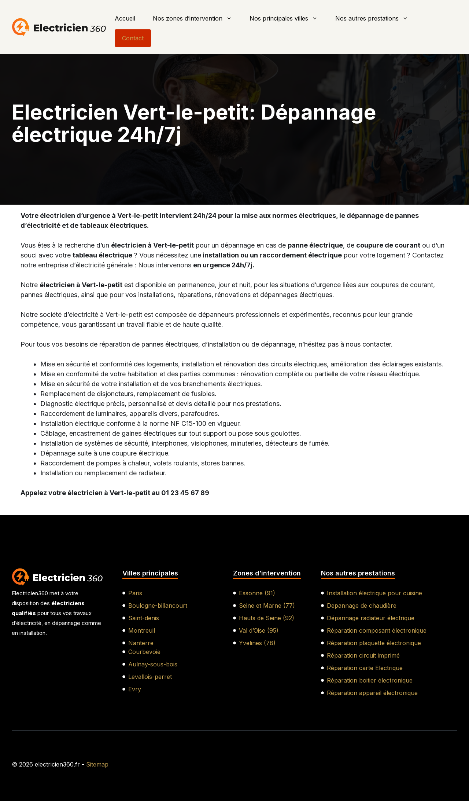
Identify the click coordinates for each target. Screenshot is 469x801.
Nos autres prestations (376, 18)
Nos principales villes (288, 18)
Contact (133, 38)
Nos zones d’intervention (197, 18)
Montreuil (141, 630)
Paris (135, 593)
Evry (134, 689)
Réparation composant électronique (376, 630)
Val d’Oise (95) (258, 630)
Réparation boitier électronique (370, 680)
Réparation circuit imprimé (363, 655)
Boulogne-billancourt (157, 605)
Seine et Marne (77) (267, 605)
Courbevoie (144, 651)
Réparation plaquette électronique (374, 643)
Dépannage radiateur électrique (370, 618)
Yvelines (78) (257, 643)
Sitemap (97, 764)
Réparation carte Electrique (365, 668)
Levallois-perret (150, 676)
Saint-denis (143, 618)
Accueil (125, 18)
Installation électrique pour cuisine (374, 593)
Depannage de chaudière (361, 605)
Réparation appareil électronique (372, 692)
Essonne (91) (257, 593)
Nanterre (141, 643)
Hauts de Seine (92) (266, 618)
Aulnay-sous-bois (152, 664)
